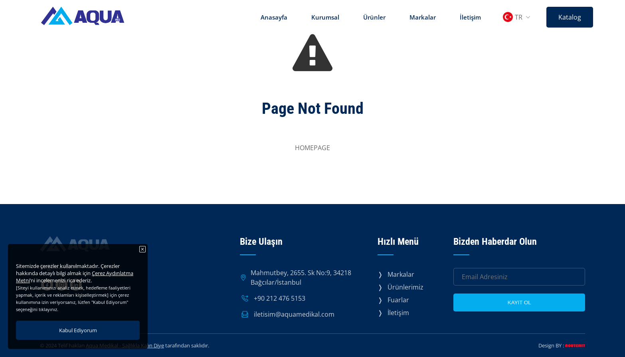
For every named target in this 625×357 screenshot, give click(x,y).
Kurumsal (325, 17)
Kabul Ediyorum (78, 330)
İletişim (470, 17)
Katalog (569, 17)
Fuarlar (398, 300)
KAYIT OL (519, 302)
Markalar (422, 17)
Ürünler (374, 17)
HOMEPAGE (312, 147)
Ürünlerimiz (405, 287)
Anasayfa (274, 17)
